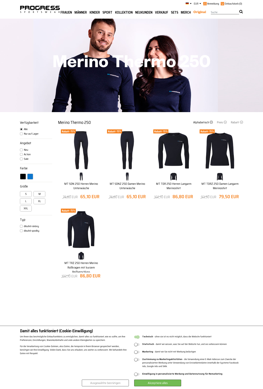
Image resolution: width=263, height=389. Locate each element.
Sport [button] (107, 12)
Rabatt (237, 122)
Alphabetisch (203, 122)
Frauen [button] (66, 12)
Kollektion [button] (124, 12)
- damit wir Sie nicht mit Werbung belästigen (169, 351)
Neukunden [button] (143, 12)
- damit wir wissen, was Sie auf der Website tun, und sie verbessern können (184, 344)
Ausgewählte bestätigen (105, 383)
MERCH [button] (186, 12)
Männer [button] (80, 12)
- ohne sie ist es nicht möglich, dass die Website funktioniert (177, 336)
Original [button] (199, 12)
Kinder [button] (95, 12)
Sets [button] (174, 12)
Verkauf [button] (161, 12)
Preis (222, 122)
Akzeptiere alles (158, 383)
